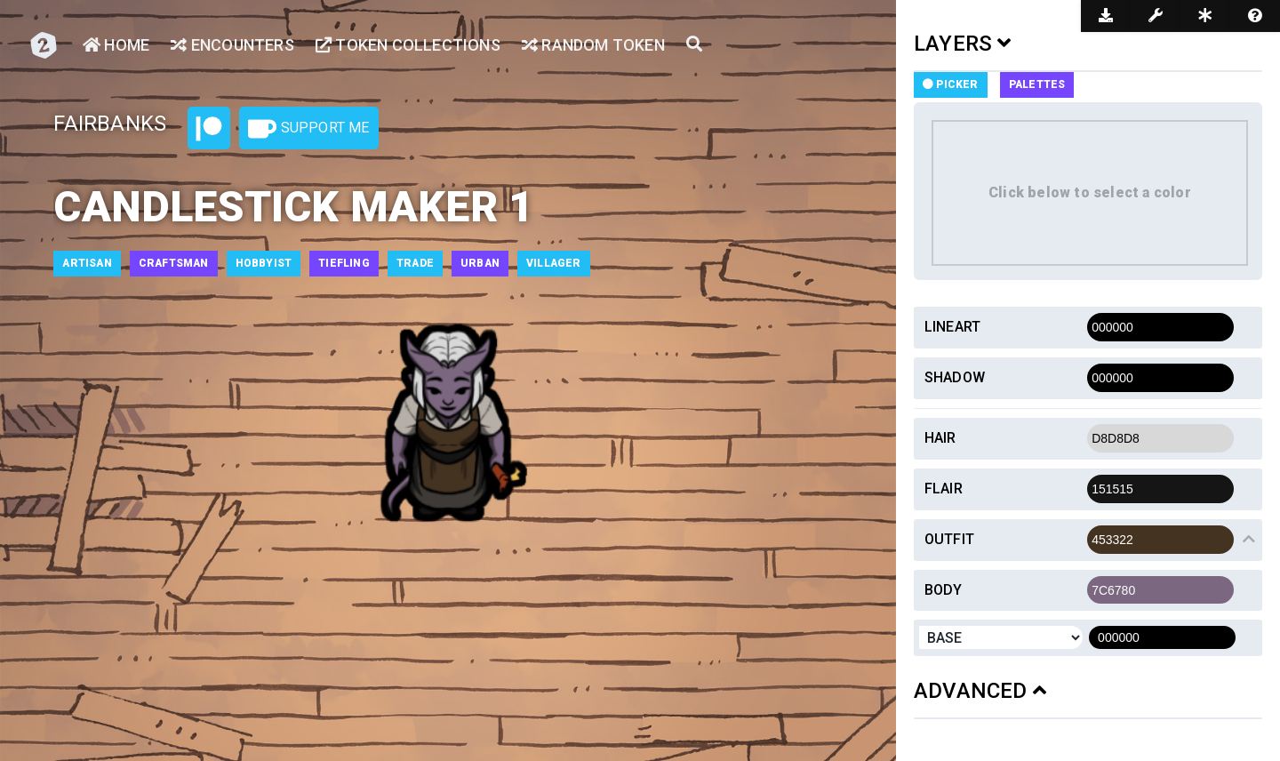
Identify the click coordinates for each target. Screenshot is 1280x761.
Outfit (949, 539)
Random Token (593, 45)
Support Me (308, 129)
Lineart (952, 326)
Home (116, 45)
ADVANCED (980, 690)
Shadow (954, 377)
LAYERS (963, 43)
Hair (940, 437)
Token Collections (408, 45)
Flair (943, 488)
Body (943, 589)
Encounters (232, 45)
